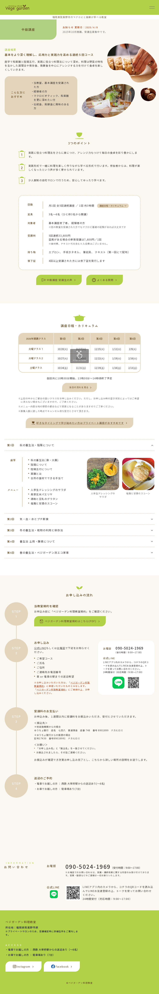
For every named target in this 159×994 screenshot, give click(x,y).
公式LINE (40, 648)
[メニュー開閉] (152, 7)
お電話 (61, 648)
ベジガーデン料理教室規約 (51, 689)
